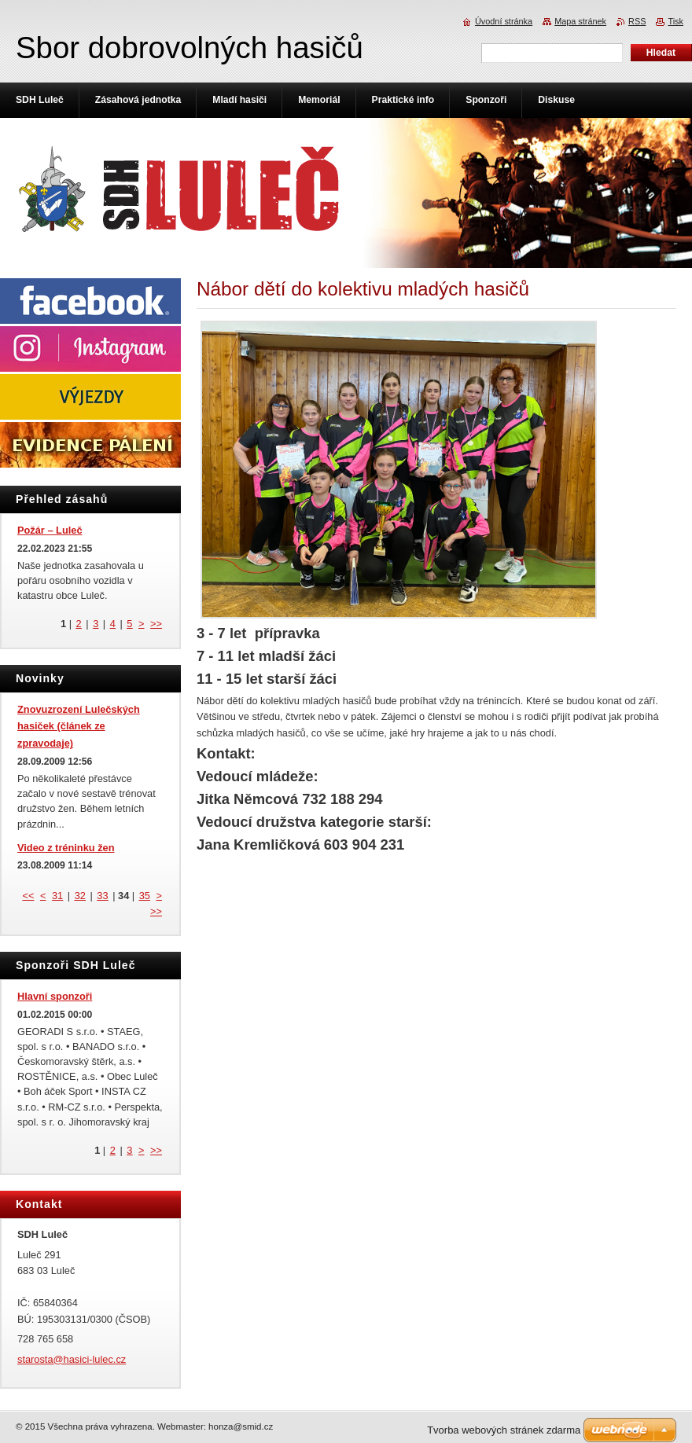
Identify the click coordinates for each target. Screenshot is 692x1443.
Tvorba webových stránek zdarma (503, 1430)
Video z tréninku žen (66, 848)
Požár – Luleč (50, 530)
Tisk (675, 21)
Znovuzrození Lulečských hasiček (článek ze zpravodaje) (78, 726)
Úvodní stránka (503, 21)
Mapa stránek (580, 21)
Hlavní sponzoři (54, 996)
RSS (637, 21)
